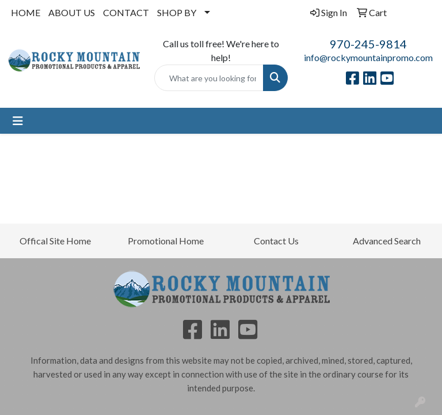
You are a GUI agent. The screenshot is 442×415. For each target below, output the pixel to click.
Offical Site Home (55, 240)
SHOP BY (176, 12)
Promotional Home (166, 240)
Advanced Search (387, 240)
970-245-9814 (368, 44)
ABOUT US (71, 12)
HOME (25, 12)
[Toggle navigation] (18, 120)
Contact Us (276, 240)
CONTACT (126, 12)
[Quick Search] (209, 78)
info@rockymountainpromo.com (368, 57)
